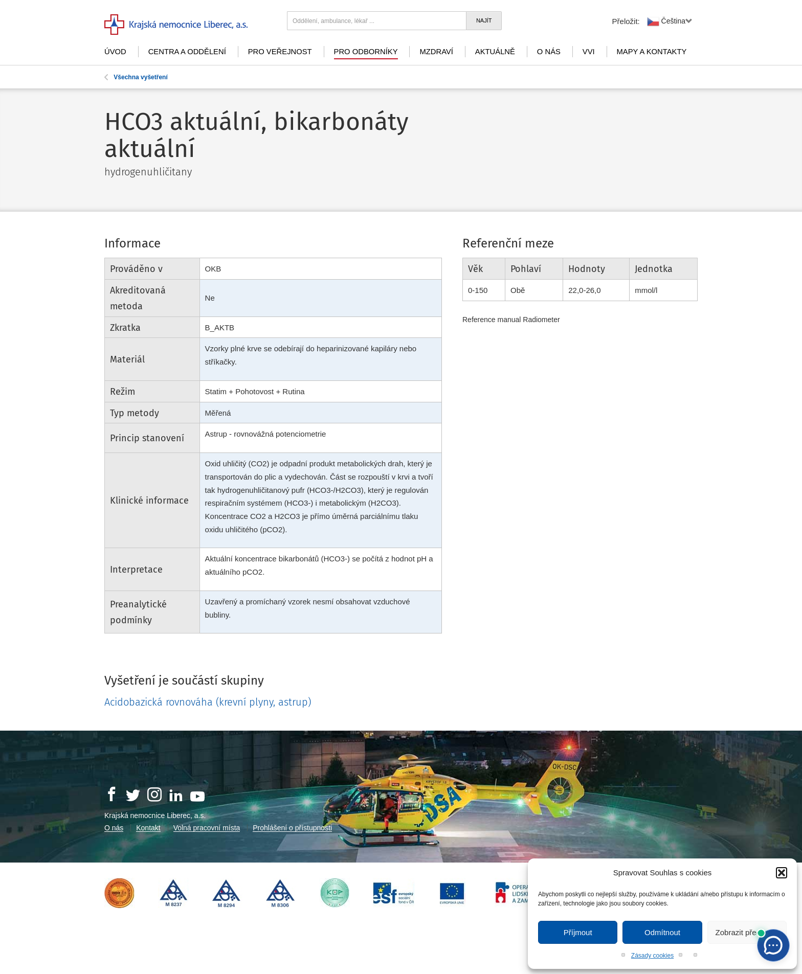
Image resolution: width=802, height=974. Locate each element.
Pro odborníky (366, 52)
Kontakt (148, 828)
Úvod (115, 52)
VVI (589, 52)
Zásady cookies (652, 955)
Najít (484, 20)
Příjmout (578, 932)
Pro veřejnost (280, 52)
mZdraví (436, 52)
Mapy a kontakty (652, 52)
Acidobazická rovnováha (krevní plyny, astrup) (207, 702)
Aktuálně (495, 52)
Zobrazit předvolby (747, 932)
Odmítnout (662, 932)
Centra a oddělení (187, 52)
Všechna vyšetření (136, 77)
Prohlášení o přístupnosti (292, 828)
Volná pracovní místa (206, 828)
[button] (781, 873)
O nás (549, 52)
